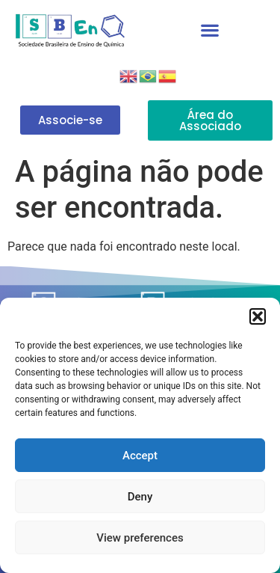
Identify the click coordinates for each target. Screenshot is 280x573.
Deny (140, 496)
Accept (140, 455)
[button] (257, 316)
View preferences (139, 538)
